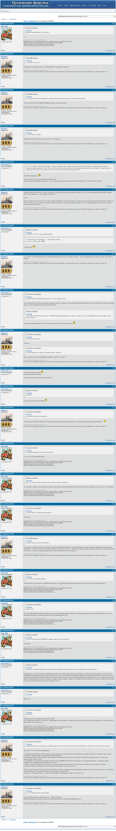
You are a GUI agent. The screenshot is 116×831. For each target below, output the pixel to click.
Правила (84, 5)
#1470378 (29, 637)
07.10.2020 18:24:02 (7, 290)
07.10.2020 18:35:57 (7, 386)
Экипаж (66, 5)
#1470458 (29, 314)
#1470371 (29, 132)
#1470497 (29, 541)
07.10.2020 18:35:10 (7, 368)
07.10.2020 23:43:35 (7, 705)
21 (11, 19)
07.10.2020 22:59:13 (7, 600)
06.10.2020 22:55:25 (7, 23)
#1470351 (29, 30)
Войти (99, 5)
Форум (60, 5)
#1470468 (29, 393)
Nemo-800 (4, 26)
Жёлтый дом (33, 21)
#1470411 (29, 297)
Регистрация (92, 5)
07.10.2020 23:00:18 (7, 630)
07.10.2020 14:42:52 (7, 189)
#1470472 (29, 414)
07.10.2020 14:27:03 (7, 162)
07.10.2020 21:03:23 (7, 443)
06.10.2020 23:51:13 (7, 54)
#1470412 (29, 232)
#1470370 (29, 60)
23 (15, 19)
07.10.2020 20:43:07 (7, 407)
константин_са (6, 165)
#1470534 (29, 744)
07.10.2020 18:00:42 (7, 254)
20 (10, 19)
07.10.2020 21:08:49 (7, 504)
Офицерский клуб (75, 5)
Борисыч (4, 56)
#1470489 (29, 667)
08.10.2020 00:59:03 (7, 737)
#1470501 (29, 577)
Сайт (104, 5)
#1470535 (29, 712)
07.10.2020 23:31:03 (7, 661)
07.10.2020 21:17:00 (7, 534)
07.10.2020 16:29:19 (7, 225)
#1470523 (29, 694)
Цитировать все (110, 50)
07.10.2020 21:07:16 (7, 474)
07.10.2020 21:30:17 (7, 570)
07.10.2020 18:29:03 (7, 330)
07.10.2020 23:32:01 (7, 687)
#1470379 (29, 450)
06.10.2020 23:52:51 (7, 90)
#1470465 (29, 337)
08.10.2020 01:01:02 (7, 784)
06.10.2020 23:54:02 (7, 126)
